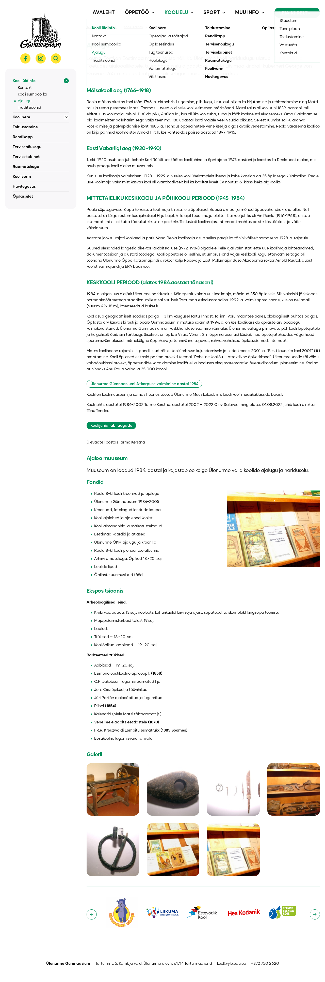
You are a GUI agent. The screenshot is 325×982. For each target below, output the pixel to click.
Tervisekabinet (26, 157)
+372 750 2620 (265, 964)
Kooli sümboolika (32, 94)
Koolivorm (22, 177)
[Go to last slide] (92, 914)
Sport (211, 12)
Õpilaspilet (23, 197)
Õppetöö (137, 12)
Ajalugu (24, 101)
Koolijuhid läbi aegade (111, 426)
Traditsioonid (29, 108)
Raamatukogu (26, 167)
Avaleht (104, 12)
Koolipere (21, 117)
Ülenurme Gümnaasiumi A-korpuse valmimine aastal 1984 (144, 384)
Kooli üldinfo (24, 81)
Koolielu (176, 12)
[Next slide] (315, 914)
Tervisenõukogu (27, 147)
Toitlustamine (25, 127)
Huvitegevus (24, 187)
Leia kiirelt (294, 13)
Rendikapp (23, 137)
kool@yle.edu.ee (231, 964)
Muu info (247, 12)
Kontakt (25, 88)
